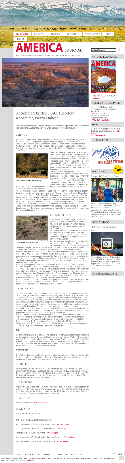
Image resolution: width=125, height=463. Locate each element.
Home (17, 55)
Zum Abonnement (99, 135)
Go (119, 50)
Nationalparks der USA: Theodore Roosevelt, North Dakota (62, 55)
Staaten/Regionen (26, 55)
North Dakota (37, 55)
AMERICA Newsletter (100, 120)
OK (121, 458)
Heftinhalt (96, 98)
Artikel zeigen (63, 424)
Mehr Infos (30, 461)
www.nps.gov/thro (40, 403)
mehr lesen (96, 268)
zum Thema (97, 217)
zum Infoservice (98, 114)
